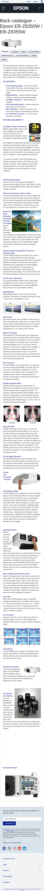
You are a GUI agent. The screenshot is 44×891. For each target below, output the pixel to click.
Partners (6, 870)
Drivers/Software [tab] (22, 55)
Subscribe (8, 823)
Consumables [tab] (34, 51)
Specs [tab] (23, 51)
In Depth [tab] (15, 51)
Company (6, 882)
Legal (5, 864)
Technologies (7, 876)
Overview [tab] (5, 51)
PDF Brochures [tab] (7, 55)
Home (28, 1)
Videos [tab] (4, 59)
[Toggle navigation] (3, 8)
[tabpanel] (22, 432)
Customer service (9, 858)
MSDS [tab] (34, 55)
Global (35, 1)
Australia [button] (5, 1)
